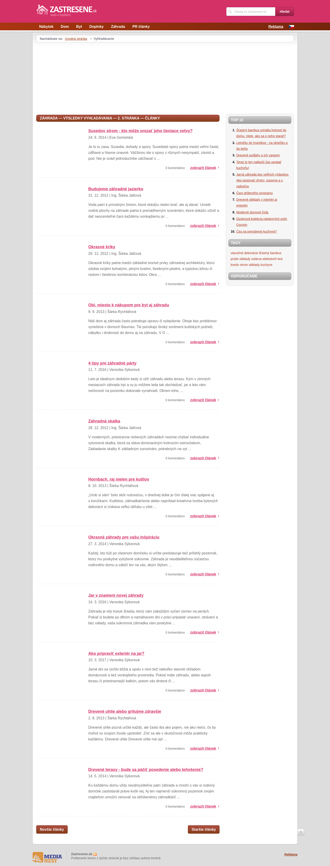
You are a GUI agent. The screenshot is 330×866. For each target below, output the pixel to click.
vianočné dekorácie (244, 253)
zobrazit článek (203, 168)
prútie (235, 259)
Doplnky (96, 27)
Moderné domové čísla (252, 212)
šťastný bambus (270, 253)
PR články (141, 27)
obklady (244, 259)
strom (244, 265)
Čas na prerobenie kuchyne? (256, 231)
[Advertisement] (74, 76)
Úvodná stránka (76, 39)
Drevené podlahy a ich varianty (258, 155)
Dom (65, 27)
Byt (79, 27)
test (280, 259)
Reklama (275, 27)
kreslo (235, 265)
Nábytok (46, 27)
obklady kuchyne (260, 265)
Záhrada (118, 27)
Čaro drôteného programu (254, 193)
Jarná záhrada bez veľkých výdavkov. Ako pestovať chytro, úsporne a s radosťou (262, 180)
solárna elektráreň (264, 259)
